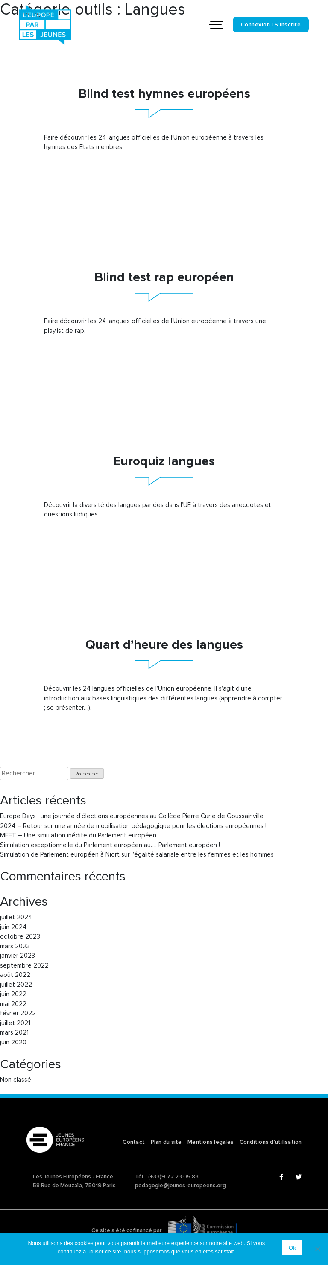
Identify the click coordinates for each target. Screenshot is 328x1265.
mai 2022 (13, 1004)
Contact (134, 1142)
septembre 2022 (24, 965)
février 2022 (18, 1013)
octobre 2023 (20, 936)
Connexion (255, 24)
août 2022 (15, 975)
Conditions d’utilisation (271, 1142)
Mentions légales (210, 1142)
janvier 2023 (17, 955)
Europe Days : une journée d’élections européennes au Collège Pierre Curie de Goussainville (132, 816)
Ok (292, 1248)
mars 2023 (15, 946)
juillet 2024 (16, 917)
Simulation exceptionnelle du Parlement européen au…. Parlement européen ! (110, 845)
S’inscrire (288, 24)
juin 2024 (13, 927)
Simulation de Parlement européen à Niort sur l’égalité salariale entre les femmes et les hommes (137, 854)
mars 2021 (14, 1032)
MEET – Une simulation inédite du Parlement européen (78, 835)
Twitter (299, 1177)
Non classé (15, 1080)
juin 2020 (13, 1042)
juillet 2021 (15, 1023)
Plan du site (166, 1142)
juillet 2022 (16, 984)
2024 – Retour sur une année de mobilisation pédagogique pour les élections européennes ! (133, 826)
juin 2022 (13, 994)
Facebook (282, 1177)
